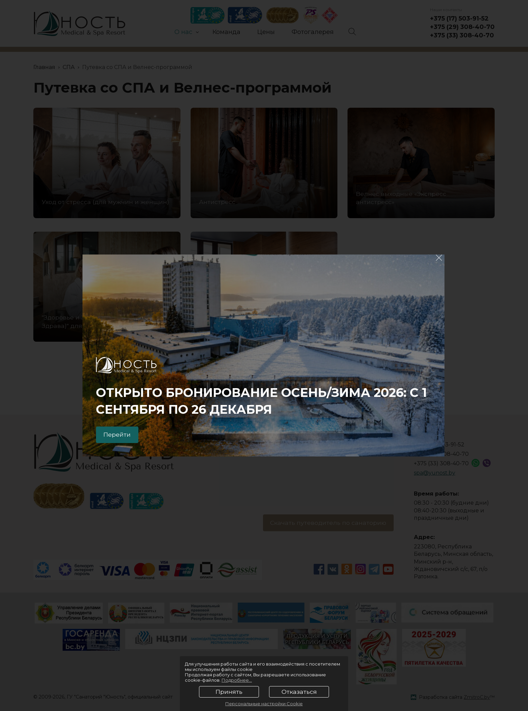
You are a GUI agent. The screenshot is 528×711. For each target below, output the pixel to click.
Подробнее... (237, 680)
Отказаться (299, 692)
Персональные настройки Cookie (264, 703)
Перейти (118, 434)
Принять (229, 692)
